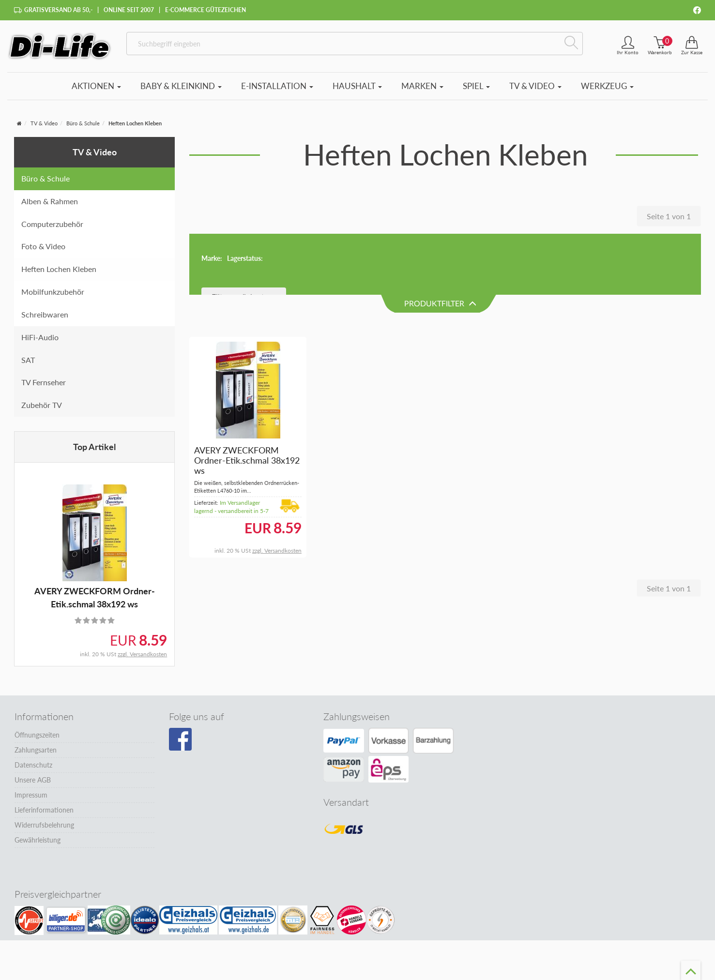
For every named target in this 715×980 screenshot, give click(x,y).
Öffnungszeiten (37, 735)
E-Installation (277, 86)
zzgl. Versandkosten (142, 654)
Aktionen (96, 86)
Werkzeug (607, 86)
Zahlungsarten (36, 750)
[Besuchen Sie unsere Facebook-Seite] (180, 739)
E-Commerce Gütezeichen (205, 10)
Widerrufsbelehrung (44, 825)
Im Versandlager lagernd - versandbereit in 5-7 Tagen (231, 450)
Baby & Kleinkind (181, 86)
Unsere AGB (33, 780)
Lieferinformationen (44, 810)
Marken (422, 86)
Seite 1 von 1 (669, 216)
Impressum (31, 795)
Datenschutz (33, 765)
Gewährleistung (38, 840)
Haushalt (357, 86)
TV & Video (535, 86)
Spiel (476, 86)
